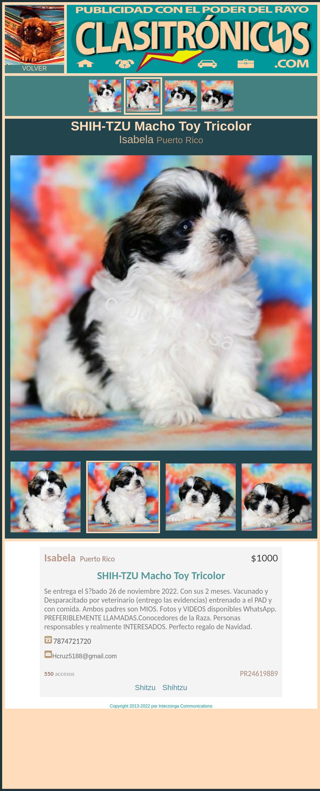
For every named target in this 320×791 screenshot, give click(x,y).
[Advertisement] (161, 748)
